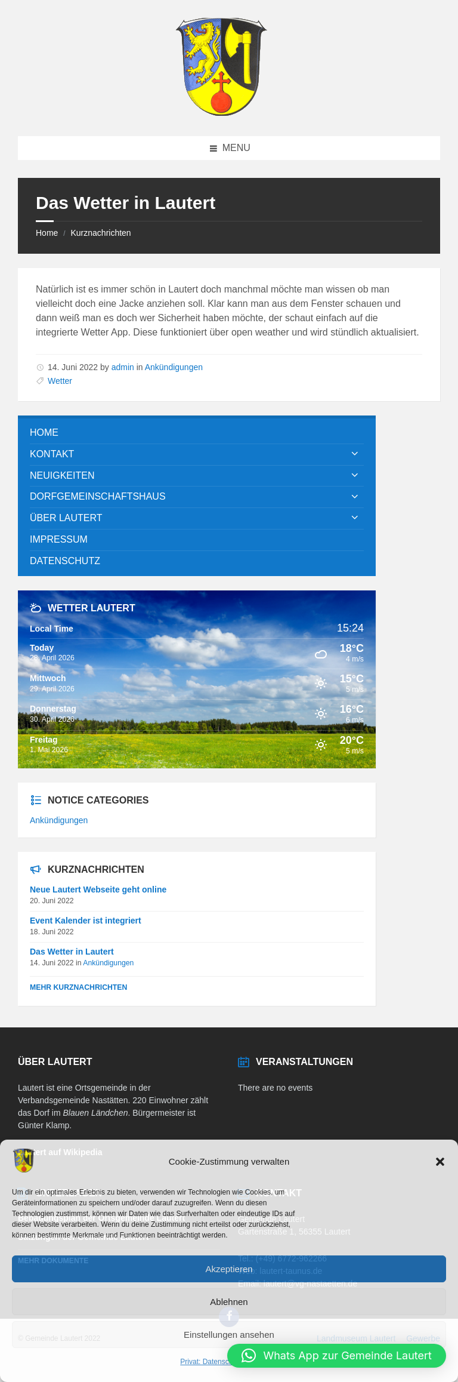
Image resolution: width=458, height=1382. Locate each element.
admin (123, 367)
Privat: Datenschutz (211, 1362)
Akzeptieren (228, 1269)
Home (47, 233)
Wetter (60, 381)
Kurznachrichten (100, 233)
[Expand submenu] (355, 454)
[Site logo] (221, 112)
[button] (440, 1162)
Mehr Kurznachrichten (78, 987)
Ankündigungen (174, 367)
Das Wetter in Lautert (72, 951)
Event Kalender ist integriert (85, 920)
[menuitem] (197, 433)
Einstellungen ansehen (229, 1334)
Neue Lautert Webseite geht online (98, 889)
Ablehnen (228, 1302)
